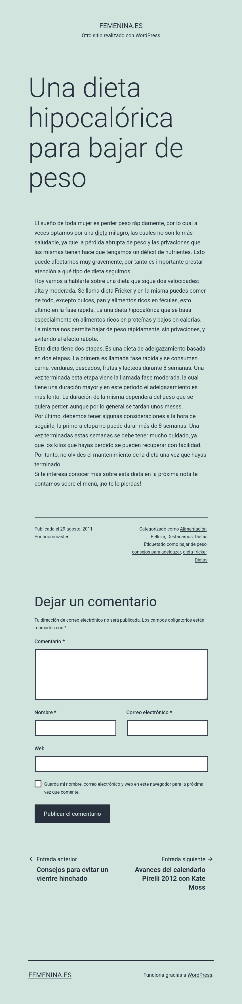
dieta (101, 232)
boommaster (55, 536)
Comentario (50, 641)
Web (40, 748)
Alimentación (193, 529)
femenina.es (120, 26)
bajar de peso (193, 544)
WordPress (200, 975)
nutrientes (178, 252)
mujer (85, 223)
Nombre (45, 712)
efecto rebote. (80, 339)
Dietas (201, 536)
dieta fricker (195, 552)
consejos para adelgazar (156, 552)
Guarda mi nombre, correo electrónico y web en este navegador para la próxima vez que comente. (123, 788)
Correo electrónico (149, 712)
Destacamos (180, 536)
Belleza (158, 536)
